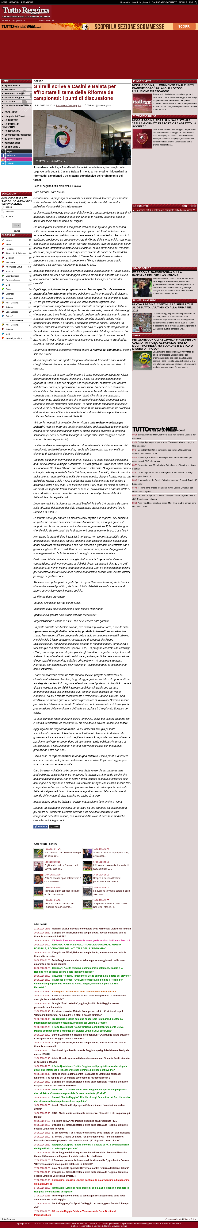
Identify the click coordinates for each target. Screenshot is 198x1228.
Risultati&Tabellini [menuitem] (13, 93)
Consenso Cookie (174, 1219)
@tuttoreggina (103, 105)
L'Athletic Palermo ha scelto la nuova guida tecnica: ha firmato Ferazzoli (91, 940)
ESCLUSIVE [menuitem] (9, 112)
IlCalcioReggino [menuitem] (12, 138)
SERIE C (137, 335)
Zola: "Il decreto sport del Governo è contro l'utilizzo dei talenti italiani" (90, 1168)
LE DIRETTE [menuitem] (10, 120)
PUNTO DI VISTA (142, 81)
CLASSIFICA (8, 235)
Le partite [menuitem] (8, 101)
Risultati (16, 231)
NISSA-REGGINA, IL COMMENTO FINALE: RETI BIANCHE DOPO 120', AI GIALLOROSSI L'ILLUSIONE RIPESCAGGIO (163, 88)
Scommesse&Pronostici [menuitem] (16, 134)
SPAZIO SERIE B (142, 268)
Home (5, 81)
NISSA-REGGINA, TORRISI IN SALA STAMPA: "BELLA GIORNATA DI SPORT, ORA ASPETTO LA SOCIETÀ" (164, 123)
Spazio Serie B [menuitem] (11, 85)
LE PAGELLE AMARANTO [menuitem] (10, 125)
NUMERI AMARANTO (144, 300)
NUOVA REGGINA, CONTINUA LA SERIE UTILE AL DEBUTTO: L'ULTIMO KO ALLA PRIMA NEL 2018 (162, 307)
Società (9, 207)
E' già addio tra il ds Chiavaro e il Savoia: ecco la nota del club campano (91, 1132)
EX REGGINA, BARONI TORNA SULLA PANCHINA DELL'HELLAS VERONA (157, 274)
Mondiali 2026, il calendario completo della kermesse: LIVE (166, 210)
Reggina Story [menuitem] (11, 130)
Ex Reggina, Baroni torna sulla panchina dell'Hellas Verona (84, 991)
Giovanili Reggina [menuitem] (13, 97)
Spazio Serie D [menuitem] (11, 146)
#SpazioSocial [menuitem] (11, 142)
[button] (16, 225)
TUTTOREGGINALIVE (144, 116)
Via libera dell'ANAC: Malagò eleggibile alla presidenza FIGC (84, 1121)
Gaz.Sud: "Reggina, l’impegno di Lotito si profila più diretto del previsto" (91, 976)
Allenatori (9, 211)
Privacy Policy (189, 1219)
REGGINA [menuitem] (8, 89)
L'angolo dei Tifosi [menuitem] (13, 116)
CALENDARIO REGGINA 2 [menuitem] (16, 107)
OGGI (184, 206)
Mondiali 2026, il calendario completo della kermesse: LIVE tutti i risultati (91, 928)
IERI (193, 206)
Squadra (9, 216)
